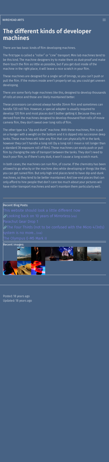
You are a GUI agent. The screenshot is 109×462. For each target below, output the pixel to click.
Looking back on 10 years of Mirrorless (38, 216)
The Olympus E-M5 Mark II (25, 238)
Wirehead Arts (13, 20)
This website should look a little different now (41, 210)
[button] (104, 20)
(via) (74, 216)
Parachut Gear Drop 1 (20, 221)
